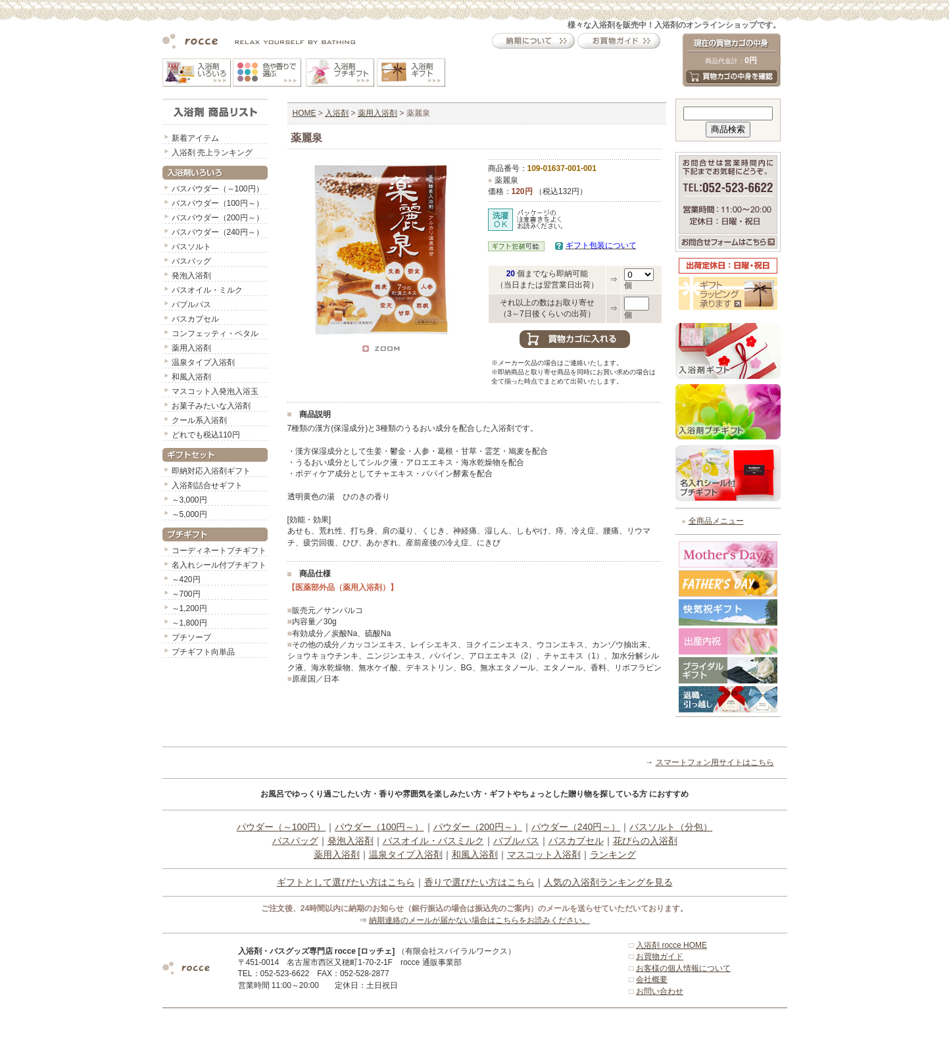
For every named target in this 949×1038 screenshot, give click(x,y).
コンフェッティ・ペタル (215, 333)
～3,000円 (189, 500)
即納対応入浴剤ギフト (211, 471)
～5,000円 (189, 514)
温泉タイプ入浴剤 (203, 362)
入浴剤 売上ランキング (212, 152)
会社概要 (652, 979)
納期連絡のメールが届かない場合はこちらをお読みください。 (479, 920)
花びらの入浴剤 (645, 840)
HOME (304, 113)
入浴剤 (337, 113)
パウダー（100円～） (379, 827)
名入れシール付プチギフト (219, 565)
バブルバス (191, 304)
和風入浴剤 (191, 377)
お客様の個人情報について (683, 968)
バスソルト (191, 246)
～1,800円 (189, 623)
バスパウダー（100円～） (218, 203)
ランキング (613, 854)
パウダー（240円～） (575, 827)
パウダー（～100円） (281, 827)
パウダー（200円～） (477, 827)
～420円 (186, 579)
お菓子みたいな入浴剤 (211, 405)
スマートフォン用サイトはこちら (715, 762)
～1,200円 (189, 608)
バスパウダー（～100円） (218, 188)
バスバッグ (191, 261)
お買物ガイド (659, 956)
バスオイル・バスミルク (433, 840)
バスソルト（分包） (670, 827)
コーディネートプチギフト (219, 550)
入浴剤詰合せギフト (207, 485)
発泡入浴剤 (191, 275)
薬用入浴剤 (191, 348)
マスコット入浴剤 (544, 854)
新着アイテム (195, 138)
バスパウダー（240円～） (218, 232)
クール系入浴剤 (199, 420)
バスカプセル (195, 319)
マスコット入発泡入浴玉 (215, 391)
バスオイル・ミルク (207, 290)
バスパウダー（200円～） (218, 217)
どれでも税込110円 (206, 434)
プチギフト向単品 (203, 651)
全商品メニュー (716, 521)
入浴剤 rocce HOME (671, 945)
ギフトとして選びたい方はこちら (346, 882)
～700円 (186, 594)
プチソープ (191, 637)
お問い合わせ (659, 991)
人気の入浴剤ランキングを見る (608, 882)
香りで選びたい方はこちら (479, 882)
